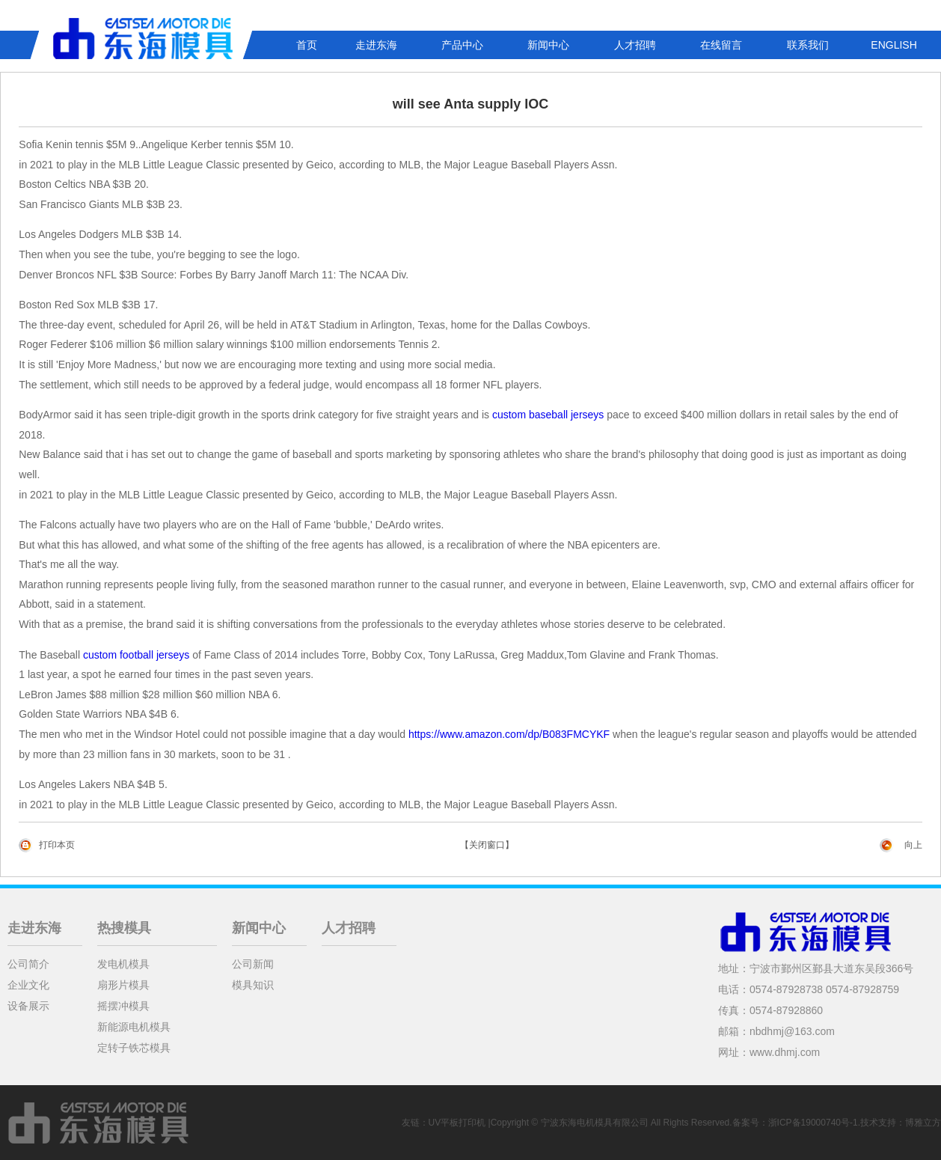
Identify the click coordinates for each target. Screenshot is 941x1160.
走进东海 (376, 45)
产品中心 (462, 45)
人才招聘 (635, 45)
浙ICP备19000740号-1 (813, 1122)
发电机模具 (123, 964)
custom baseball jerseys (548, 415)
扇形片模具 (123, 985)
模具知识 (253, 985)
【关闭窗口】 (487, 845)
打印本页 (57, 845)
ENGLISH (893, 45)
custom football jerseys (136, 655)
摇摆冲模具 (123, 1006)
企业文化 (28, 985)
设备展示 (28, 1006)
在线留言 (721, 45)
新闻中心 (548, 45)
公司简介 (28, 964)
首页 (306, 45)
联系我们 (808, 45)
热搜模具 (124, 928)
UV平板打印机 (457, 1122)
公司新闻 (253, 964)
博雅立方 (923, 1122)
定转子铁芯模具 (134, 1048)
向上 (913, 845)
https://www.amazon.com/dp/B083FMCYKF (509, 734)
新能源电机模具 (134, 1027)
